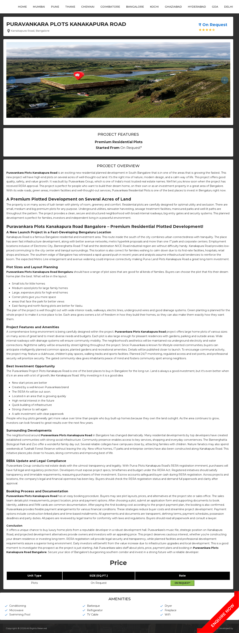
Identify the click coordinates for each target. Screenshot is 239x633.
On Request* (182, 583)
